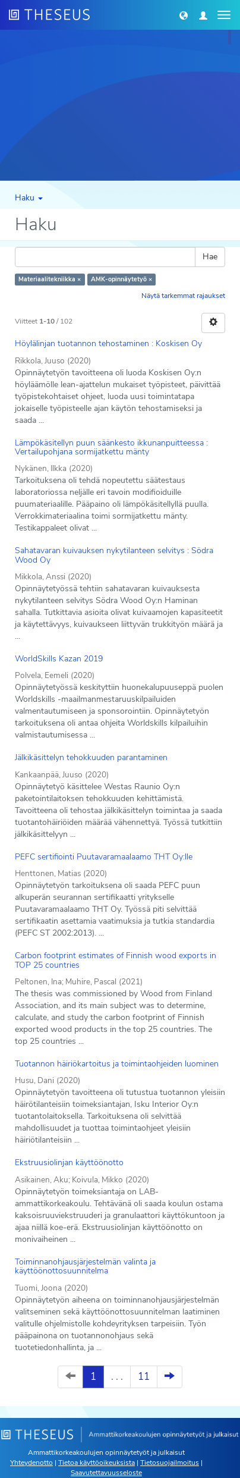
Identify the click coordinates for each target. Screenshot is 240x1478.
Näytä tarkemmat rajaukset (183, 295)
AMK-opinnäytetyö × (121, 279)
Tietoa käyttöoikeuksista (96, 1462)
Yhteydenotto (31, 1462)
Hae (210, 256)
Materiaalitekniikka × (49, 279)
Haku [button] (29, 197)
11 (144, 1376)
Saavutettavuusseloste (106, 1472)
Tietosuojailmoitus (169, 1462)
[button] (183, 15)
